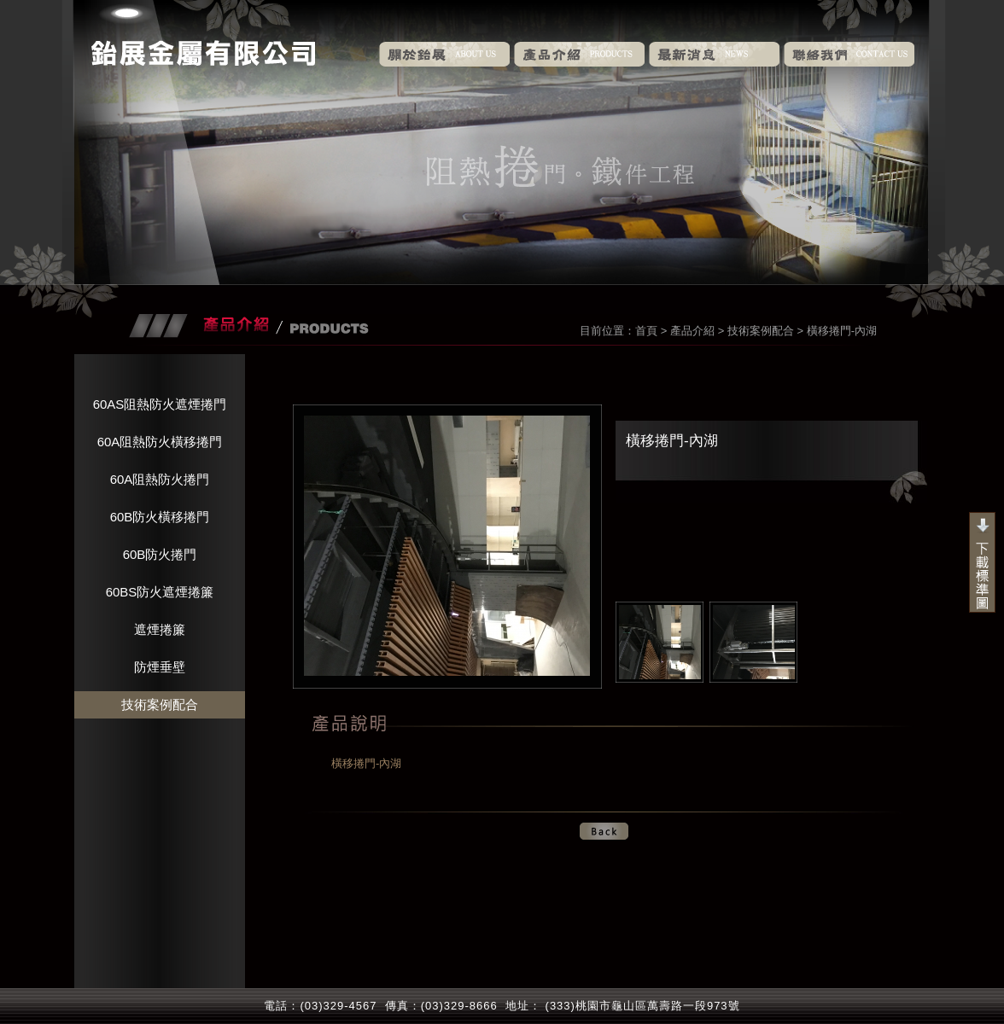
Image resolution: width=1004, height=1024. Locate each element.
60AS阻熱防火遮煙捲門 (160, 404)
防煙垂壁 (159, 667)
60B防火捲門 (160, 554)
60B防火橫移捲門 (160, 516)
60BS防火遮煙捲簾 (160, 592)
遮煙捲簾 (159, 629)
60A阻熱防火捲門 (160, 479)
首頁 (646, 330)
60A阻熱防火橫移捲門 (160, 441)
